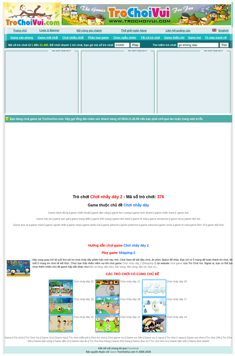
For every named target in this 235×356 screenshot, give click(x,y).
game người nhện (56, 224)
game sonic (165, 224)
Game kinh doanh (199, 341)
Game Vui (47, 337)
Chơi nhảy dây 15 (130, 317)
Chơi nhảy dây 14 (177, 317)
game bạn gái (62, 218)
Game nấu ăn (44, 218)
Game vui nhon (195, 337)
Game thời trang (121, 341)
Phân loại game (98, 37)
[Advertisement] (42, 84)
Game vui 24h (134, 337)
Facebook (132, 348)
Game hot (194, 37)
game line (183, 212)
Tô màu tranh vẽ (216, 37)
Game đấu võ (62, 341)
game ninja (75, 224)
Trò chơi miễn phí (79, 337)
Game (8, 337)
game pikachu (111, 224)
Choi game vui (116, 337)
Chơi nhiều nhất (73, 37)
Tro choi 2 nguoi (175, 337)
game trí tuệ (181, 224)
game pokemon (130, 224)
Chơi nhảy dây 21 (130, 281)
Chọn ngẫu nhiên (124, 37)
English (223, 30)
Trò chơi (18, 337)
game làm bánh (122, 218)
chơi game (176, 263)
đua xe (152, 266)
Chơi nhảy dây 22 (83, 281)
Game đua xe (20, 224)
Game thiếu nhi (174, 37)
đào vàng (132, 266)
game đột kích (215, 224)
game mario (37, 224)
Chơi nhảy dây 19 (83, 299)
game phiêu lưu (92, 224)
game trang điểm (81, 218)
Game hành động (58, 212)
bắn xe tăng (96, 266)
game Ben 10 (197, 224)
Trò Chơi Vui (32, 337)
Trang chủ (20, 30)
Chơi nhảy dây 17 (177, 299)
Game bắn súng (43, 341)
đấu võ (142, 266)
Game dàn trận (178, 341)
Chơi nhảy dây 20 (177, 281)
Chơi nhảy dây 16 (83, 317)
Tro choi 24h (213, 337)
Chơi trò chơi (98, 337)
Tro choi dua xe (159, 341)
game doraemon (159, 218)
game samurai (149, 224)
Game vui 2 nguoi (154, 337)
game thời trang (102, 218)
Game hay (61, 337)
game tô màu (140, 218)
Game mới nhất (48, 37)
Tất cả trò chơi (150, 37)
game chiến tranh (165, 212)
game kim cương (121, 212)
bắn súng (120, 266)
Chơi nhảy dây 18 (130, 299)
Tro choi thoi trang (99, 341)
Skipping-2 (127, 253)
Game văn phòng (21, 37)
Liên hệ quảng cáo (178, 30)
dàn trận (108, 266)
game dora (177, 218)
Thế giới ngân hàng (134, 30)
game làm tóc (192, 218)
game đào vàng (101, 212)
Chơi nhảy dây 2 (136, 245)
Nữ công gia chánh (89, 30)
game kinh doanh (143, 212)
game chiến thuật (80, 212)
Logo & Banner (49, 30)
